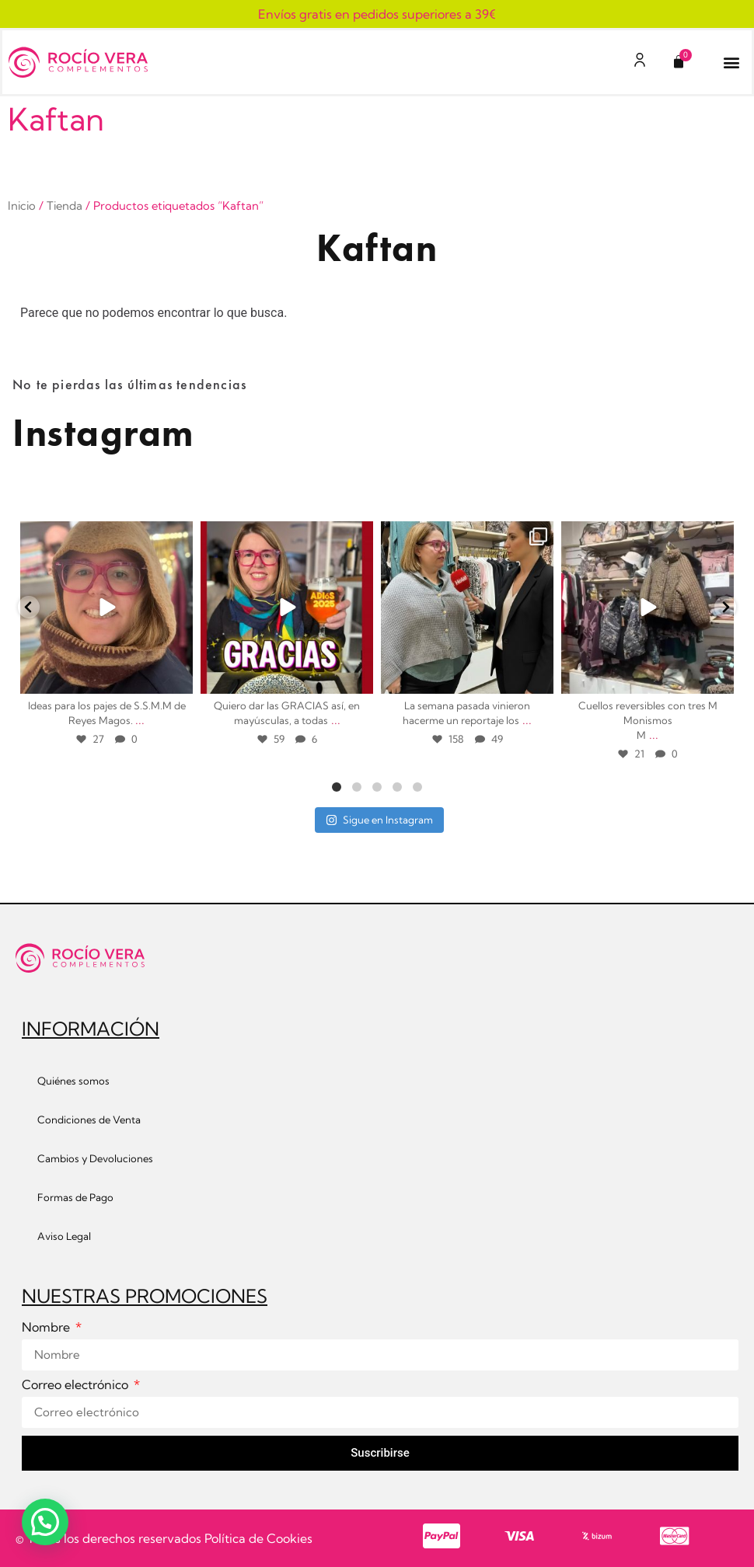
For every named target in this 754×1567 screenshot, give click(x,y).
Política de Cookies (258, 1538)
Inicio (22, 205)
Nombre (47, 1328)
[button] (732, 62)
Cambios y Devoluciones (95, 1158)
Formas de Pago (75, 1197)
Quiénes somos (73, 1080)
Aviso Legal (64, 1236)
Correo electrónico (76, 1385)
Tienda (64, 205)
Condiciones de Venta (89, 1119)
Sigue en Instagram (379, 819)
